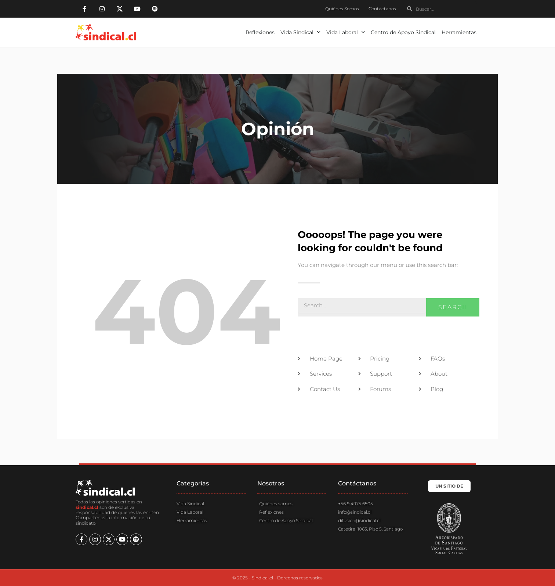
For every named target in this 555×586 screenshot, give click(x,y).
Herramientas (459, 32)
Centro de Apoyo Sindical (403, 32)
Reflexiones (260, 32)
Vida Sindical (300, 32)
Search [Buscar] (453, 307)
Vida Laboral (345, 32)
